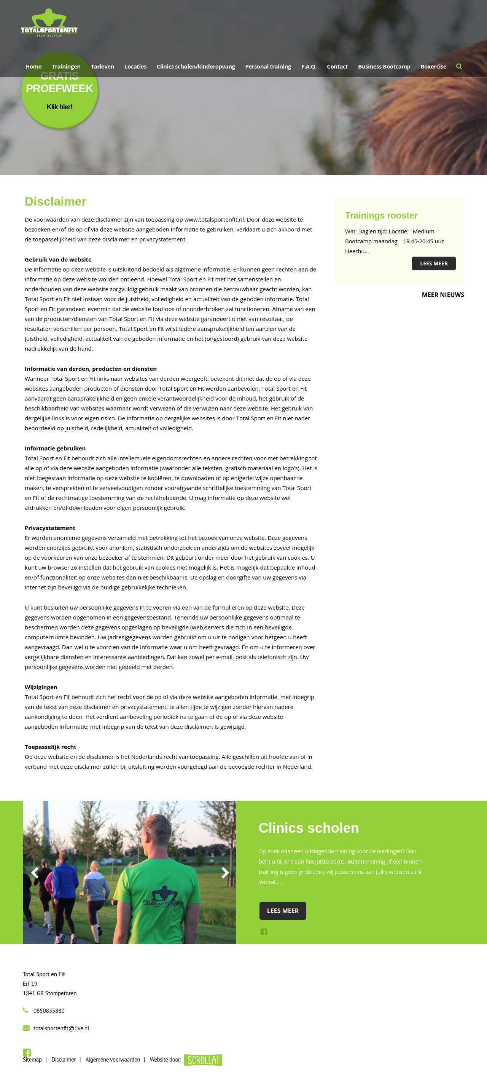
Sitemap (32, 1059)
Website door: (186, 1059)
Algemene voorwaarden (113, 1059)
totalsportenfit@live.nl (61, 1028)
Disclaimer (63, 1059)
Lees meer (434, 263)
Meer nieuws (443, 295)
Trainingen (66, 68)
